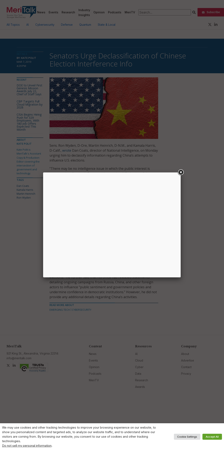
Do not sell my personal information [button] (27, 446)
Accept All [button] (212, 436)
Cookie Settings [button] (187, 436)
